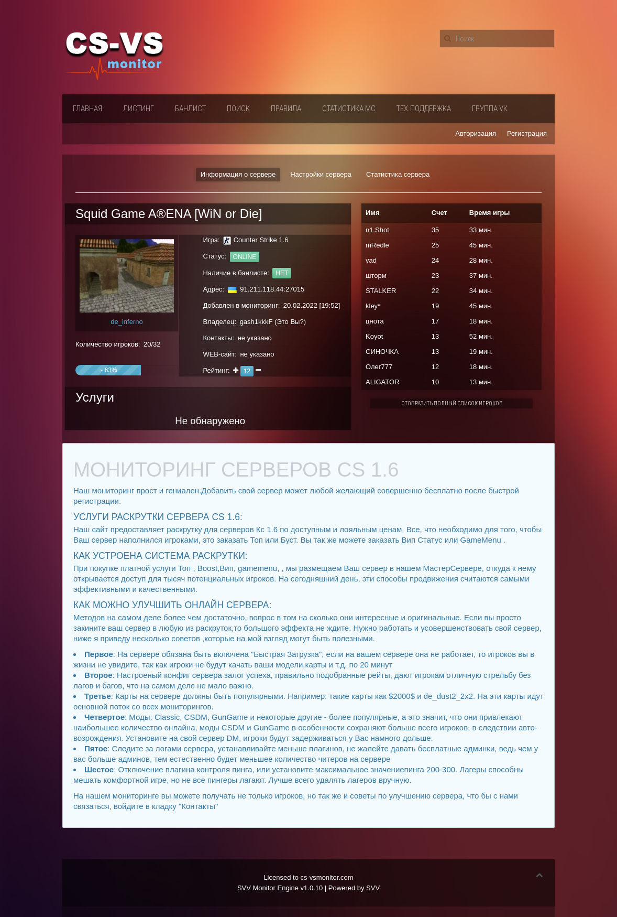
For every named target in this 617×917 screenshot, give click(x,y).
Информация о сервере (238, 174)
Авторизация (475, 133)
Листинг (138, 108)
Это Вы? (290, 322)
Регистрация (527, 133)
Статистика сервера (397, 174)
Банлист (190, 108)
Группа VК (490, 108)
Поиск (238, 108)
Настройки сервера (320, 174)
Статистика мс (349, 108)
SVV (373, 888)
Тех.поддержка (423, 108)
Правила (286, 108)
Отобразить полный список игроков (451, 403)
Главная (87, 108)
